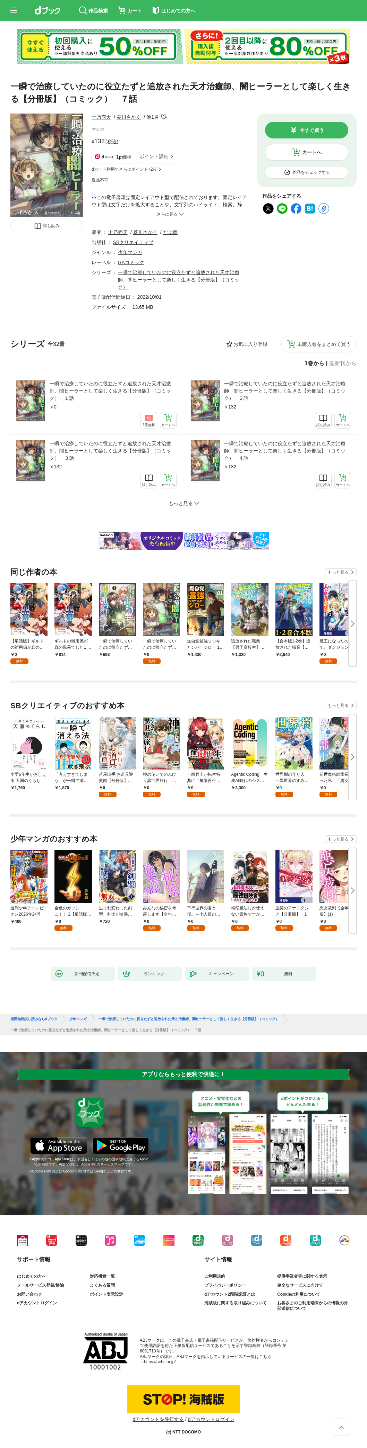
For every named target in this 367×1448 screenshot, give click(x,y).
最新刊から (343, 363)
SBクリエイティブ (133, 242)
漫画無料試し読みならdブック (34, 1019)
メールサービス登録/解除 (40, 1285)
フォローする (163, 117)
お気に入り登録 (250, 344)
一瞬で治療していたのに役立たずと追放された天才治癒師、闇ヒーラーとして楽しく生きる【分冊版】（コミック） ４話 (284, 451)
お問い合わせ (29, 1294)
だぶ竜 (170, 232)
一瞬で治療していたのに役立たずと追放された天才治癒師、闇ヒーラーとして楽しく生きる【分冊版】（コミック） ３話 (110, 451)
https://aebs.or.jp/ (160, 1361)
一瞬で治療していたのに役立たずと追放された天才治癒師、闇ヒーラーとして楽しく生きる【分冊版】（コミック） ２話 (284, 391)
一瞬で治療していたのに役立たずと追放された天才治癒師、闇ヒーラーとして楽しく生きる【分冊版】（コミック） (178, 280)
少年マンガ (130, 252)
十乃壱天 (101, 117)
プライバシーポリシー (225, 1285)
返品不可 (100, 180)
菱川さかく (129, 117)
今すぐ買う (312, 130)
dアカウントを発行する (158, 1419)
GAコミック (131, 262)
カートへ (312, 152)
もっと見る (338, 572)
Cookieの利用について (298, 1294)
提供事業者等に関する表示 (302, 1276)
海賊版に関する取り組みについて (235, 1303)
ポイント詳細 (154, 156)
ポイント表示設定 (106, 1294)
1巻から (314, 363)
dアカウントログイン (37, 1303)
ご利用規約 (214, 1276)
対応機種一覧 (102, 1276)
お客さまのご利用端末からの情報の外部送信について (312, 1306)
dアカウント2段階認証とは (229, 1294)
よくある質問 (102, 1285)
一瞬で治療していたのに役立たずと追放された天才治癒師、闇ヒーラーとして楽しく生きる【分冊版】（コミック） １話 (110, 391)
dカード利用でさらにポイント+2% (124, 169)
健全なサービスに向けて (300, 1285)
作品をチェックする (311, 172)
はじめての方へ (31, 1276)
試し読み (51, 225)
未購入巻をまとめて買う (324, 344)
